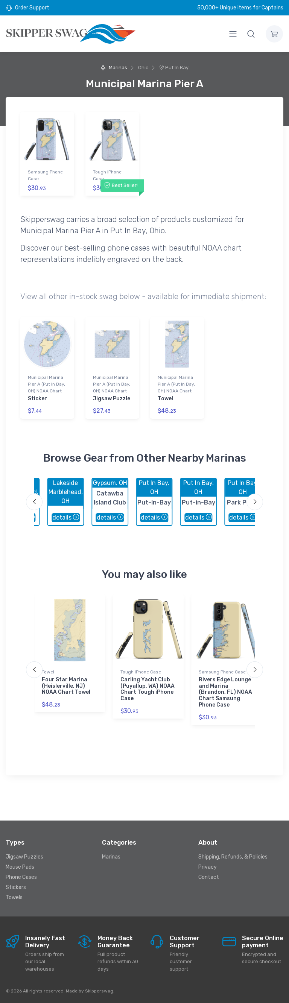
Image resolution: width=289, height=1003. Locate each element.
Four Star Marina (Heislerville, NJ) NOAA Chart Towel (66, 685)
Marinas (113, 67)
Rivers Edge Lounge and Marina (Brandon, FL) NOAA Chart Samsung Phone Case (225, 692)
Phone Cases (21, 877)
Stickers (16, 887)
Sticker (37, 398)
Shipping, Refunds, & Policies (233, 857)
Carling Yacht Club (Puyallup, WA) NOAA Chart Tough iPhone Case (147, 688)
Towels (14, 897)
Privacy (207, 867)
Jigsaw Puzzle (111, 398)
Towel (165, 398)
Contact (208, 877)
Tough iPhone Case (107, 175)
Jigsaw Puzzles (24, 857)
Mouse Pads (20, 867)
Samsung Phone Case (45, 175)
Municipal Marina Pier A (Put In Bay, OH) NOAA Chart (46, 383)
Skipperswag (99, 990)
